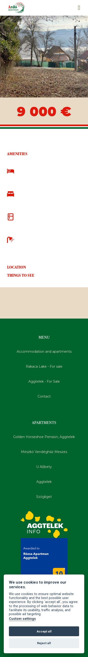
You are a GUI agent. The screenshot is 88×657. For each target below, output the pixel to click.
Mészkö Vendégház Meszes (44, 452)
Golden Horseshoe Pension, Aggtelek (44, 437)
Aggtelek (44, 482)
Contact (44, 396)
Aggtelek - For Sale (44, 381)
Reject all (44, 643)
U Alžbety (44, 467)
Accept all (44, 631)
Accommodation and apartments (44, 351)
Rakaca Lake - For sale (44, 366)
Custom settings (22, 619)
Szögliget (44, 497)
